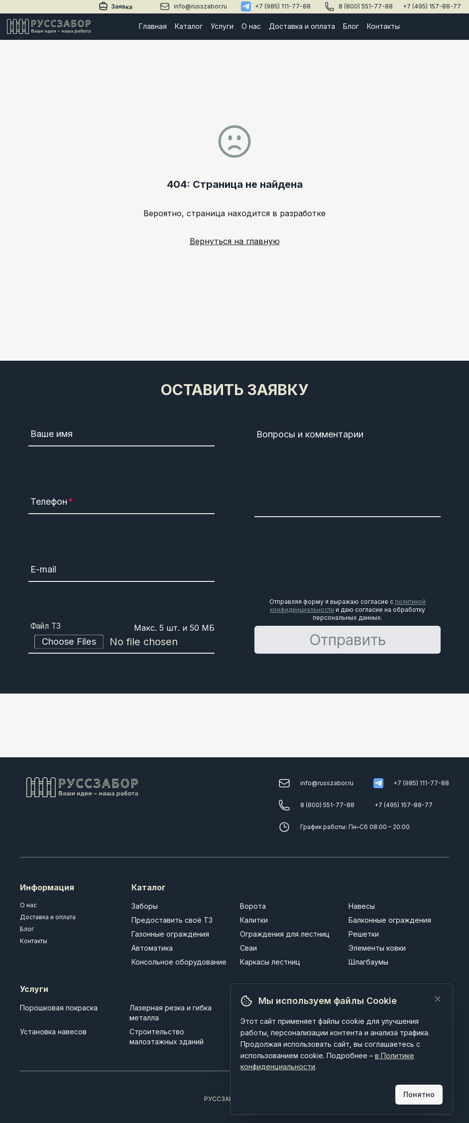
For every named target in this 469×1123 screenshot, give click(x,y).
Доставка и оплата (302, 26)
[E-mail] (121, 571)
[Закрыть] (438, 999)
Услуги (222, 26)
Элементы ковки (377, 948)
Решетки (364, 934)
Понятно (419, 1094)
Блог (351, 26)
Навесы (362, 906)
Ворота (253, 906)
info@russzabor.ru (200, 6)
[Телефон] (121, 503)
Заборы (144, 906)
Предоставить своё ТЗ (172, 920)
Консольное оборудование (179, 962)
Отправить (347, 640)
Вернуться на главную (235, 241)
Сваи (248, 948)
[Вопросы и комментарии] (347, 471)
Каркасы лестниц (270, 962)
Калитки (254, 920)
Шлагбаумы (368, 962)
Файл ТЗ (45, 626)
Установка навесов (53, 1031)
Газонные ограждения (170, 934)
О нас (251, 26)
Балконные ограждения (390, 920)
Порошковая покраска (59, 1007)
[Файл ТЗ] (121, 642)
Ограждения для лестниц (285, 934)
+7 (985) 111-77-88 (283, 6)
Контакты (383, 26)
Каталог (189, 26)
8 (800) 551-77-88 (366, 6)
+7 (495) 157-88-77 (432, 6)
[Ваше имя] (121, 435)
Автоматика (152, 948)
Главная (153, 26)
